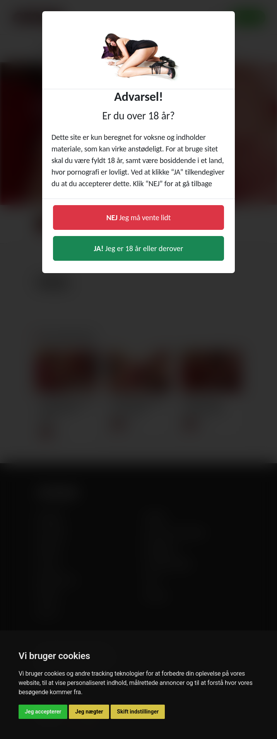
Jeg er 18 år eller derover (138, 248)
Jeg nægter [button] (89, 711)
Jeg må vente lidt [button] (138, 217)
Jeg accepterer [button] (43, 711)
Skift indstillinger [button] (138, 711)
